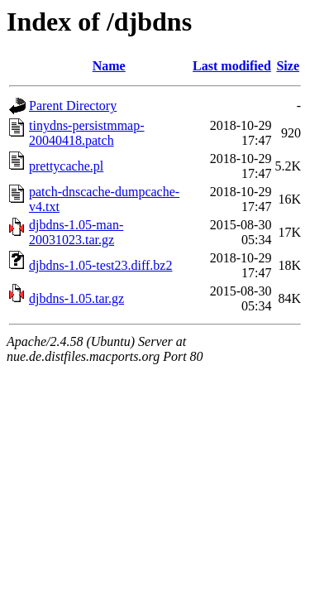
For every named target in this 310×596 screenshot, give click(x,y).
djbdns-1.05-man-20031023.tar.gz (76, 232)
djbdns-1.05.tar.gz (76, 298)
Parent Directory (73, 106)
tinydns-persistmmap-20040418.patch (87, 132)
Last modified (232, 66)
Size (287, 66)
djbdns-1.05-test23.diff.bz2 (100, 265)
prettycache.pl (66, 166)
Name (109, 66)
